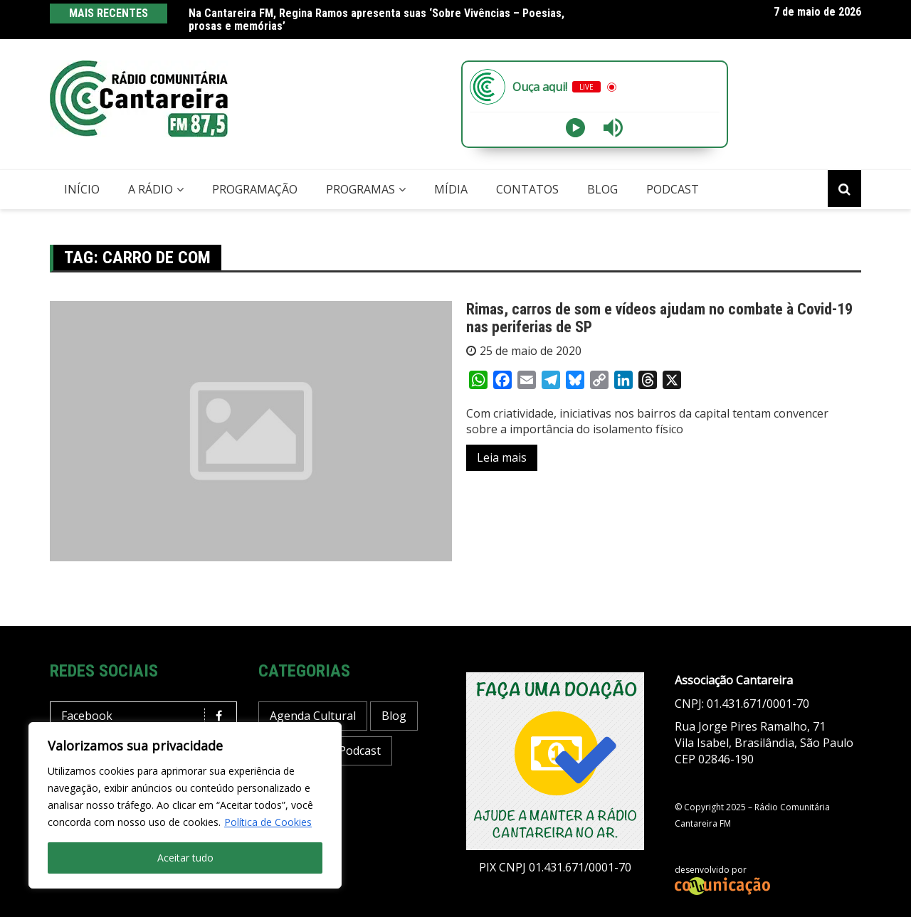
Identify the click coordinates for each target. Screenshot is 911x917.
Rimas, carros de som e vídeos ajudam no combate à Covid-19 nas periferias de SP (659, 317)
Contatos (527, 189)
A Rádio (150, 189)
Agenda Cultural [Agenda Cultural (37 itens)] (313, 715)
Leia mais (502, 457)
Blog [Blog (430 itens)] (393, 715)
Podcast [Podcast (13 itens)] (360, 750)
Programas (360, 189)
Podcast (672, 189)
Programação (254, 189)
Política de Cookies (268, 822)
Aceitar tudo (185, 857)
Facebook (147, 716)
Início (82, 189)
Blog (602, 189)
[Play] (575, 127)
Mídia (451, 189)
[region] (185, 805)
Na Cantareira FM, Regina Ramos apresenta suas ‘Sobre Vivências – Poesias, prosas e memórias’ (376, 19)
